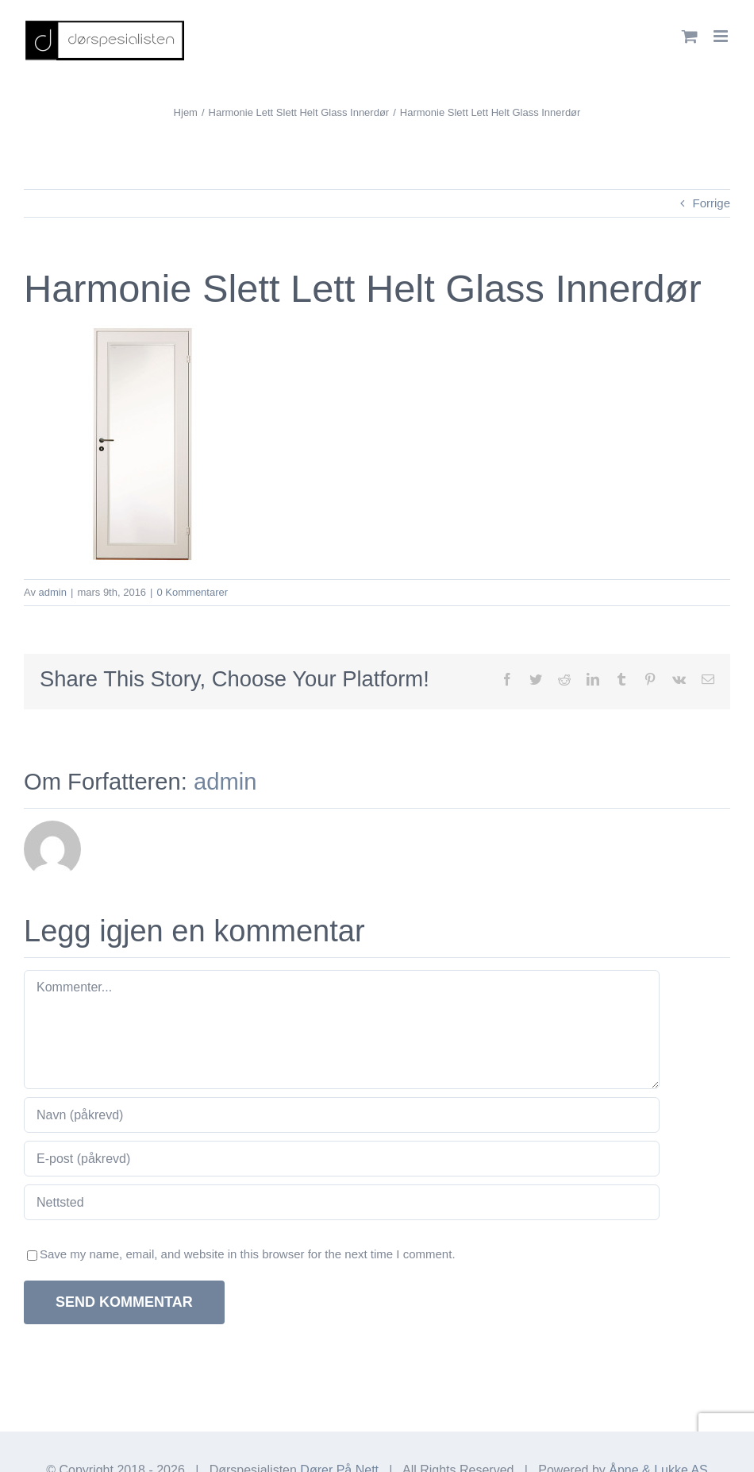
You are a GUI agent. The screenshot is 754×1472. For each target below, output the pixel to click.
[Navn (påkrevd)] (342, 1115)
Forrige (711, 203)
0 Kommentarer (192, 592)
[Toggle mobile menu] (722, 36)
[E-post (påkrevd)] (342, 1158)
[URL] (342, 1202)
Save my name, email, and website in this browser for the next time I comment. (248, 1254)
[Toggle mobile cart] (690, 36)
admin (53, 592)
